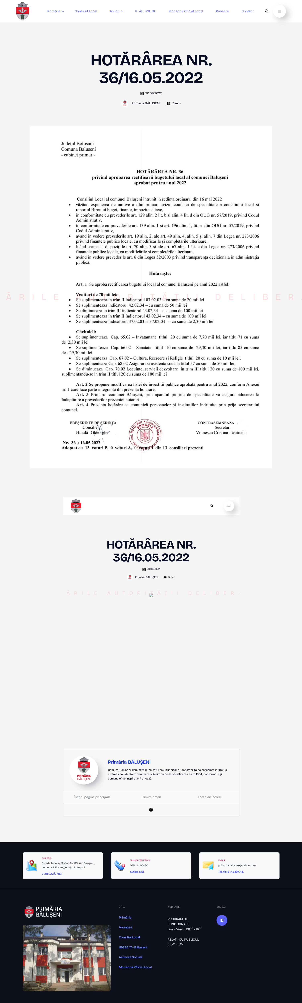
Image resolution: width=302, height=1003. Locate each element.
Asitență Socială (130, 957)
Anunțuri (125, 927)
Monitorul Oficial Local (135, 967)
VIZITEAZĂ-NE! (52, 874)
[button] (56, 11)
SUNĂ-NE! (137, 871)
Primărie (125, 917)
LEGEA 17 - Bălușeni (133, 947)
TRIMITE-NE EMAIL (231, 871)
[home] (22, 11)
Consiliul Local (129, 937)
